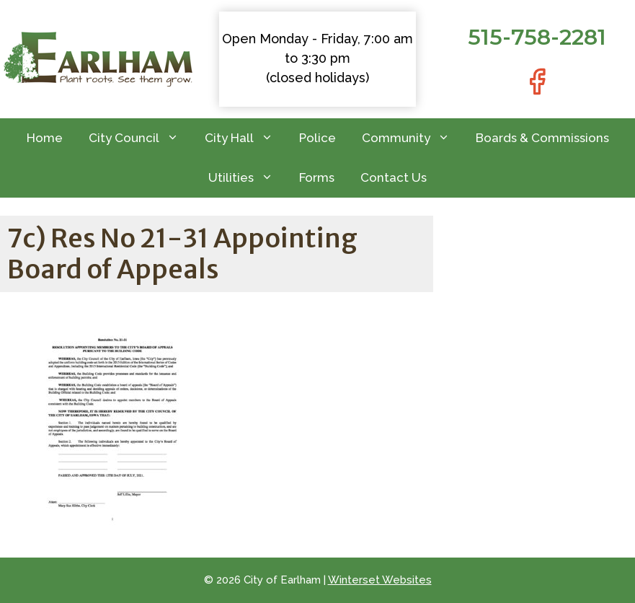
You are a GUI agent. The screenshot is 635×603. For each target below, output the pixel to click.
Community (412, 138)
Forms (316, 177)
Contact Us (393, 177)
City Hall (245, 138)
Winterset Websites (380, 579)
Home (45, 138)
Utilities (247, 178)
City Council (140, 138)
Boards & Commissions (542, 138)
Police (317, 138)
